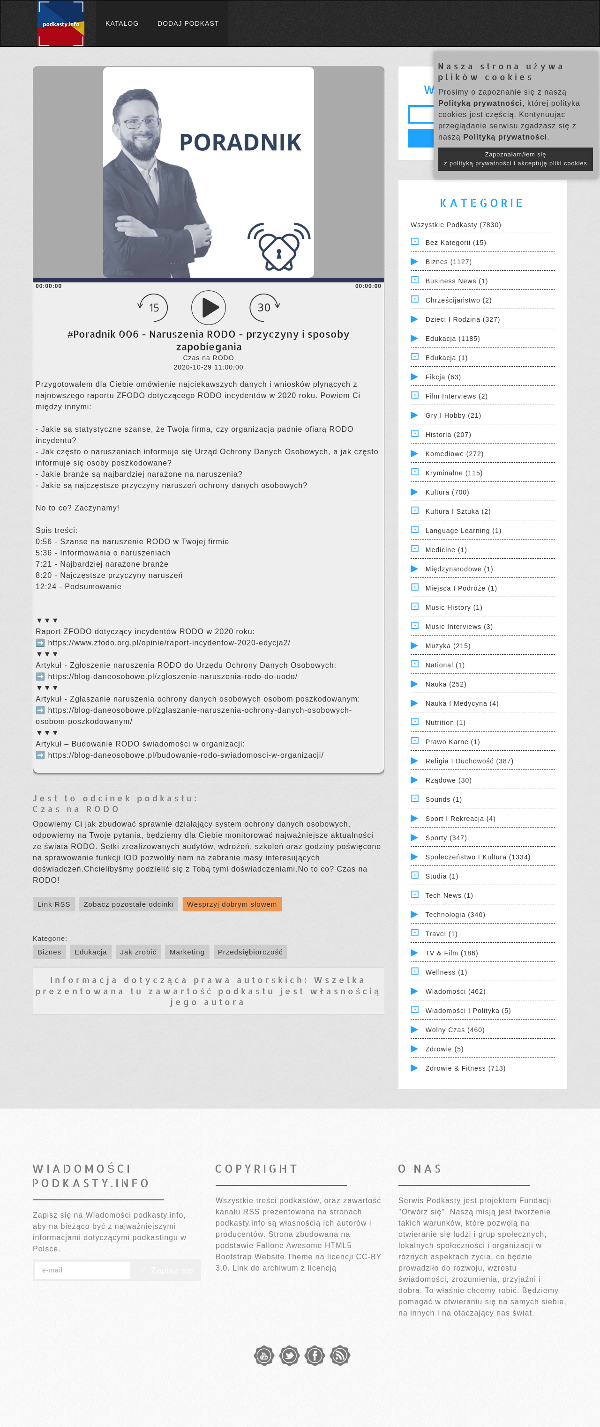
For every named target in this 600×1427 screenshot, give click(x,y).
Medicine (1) (446, 550)
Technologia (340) (456, 914)
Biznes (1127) (449, 262)
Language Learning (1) (464, 530)
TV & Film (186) (452, 953)
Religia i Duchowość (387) (470, 761)
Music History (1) (454, 607)
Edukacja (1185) (453, 338)
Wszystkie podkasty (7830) (456, 225)
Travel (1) (442, 934)
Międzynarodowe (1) (460, 569)
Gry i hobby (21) (453, 415)
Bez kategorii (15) (456, 242)
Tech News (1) (449, 895)
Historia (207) (449, 434)
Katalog (122, 23)
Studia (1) (442, 876)
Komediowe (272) (455, 454)
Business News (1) (457, 281)
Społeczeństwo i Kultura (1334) (478, 857)
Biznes (49, 952)
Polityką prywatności (480, 103)
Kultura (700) (448, 492)
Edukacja (91, 952)
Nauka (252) (446, 684)
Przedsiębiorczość (250, 952)
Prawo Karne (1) (453, 742)
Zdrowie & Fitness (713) (466, 1068)
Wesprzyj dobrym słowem (232, 904)
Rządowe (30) (449, 780)
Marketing (187, 952)
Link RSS (54, 904)
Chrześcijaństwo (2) (459, 300)
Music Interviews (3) (459, 626)
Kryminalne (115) (454, 473)
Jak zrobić (138, 952)
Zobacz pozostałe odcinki (128, 904)
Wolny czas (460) (455, 1030)
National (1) (445, 665)
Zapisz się (166, 1270)
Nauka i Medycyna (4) (462, 703)
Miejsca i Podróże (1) (461, 588)
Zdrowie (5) (445, 1049)
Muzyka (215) (448, 646)
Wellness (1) (447, 972)
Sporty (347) (446, 838)
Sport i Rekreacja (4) (461, 818)
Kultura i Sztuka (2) (458, 511)
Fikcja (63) (443, 377)
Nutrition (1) (446, 722)
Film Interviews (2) (457, 396)
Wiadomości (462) (456, 991)
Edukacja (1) (447, 358)
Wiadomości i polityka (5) (468, 1010)
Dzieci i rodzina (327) (463, 319)
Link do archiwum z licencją (284, 1268)
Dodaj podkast (188, 23)
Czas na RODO (76, 808)
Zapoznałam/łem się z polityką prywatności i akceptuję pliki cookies (515, 159)
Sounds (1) (444, 799)
